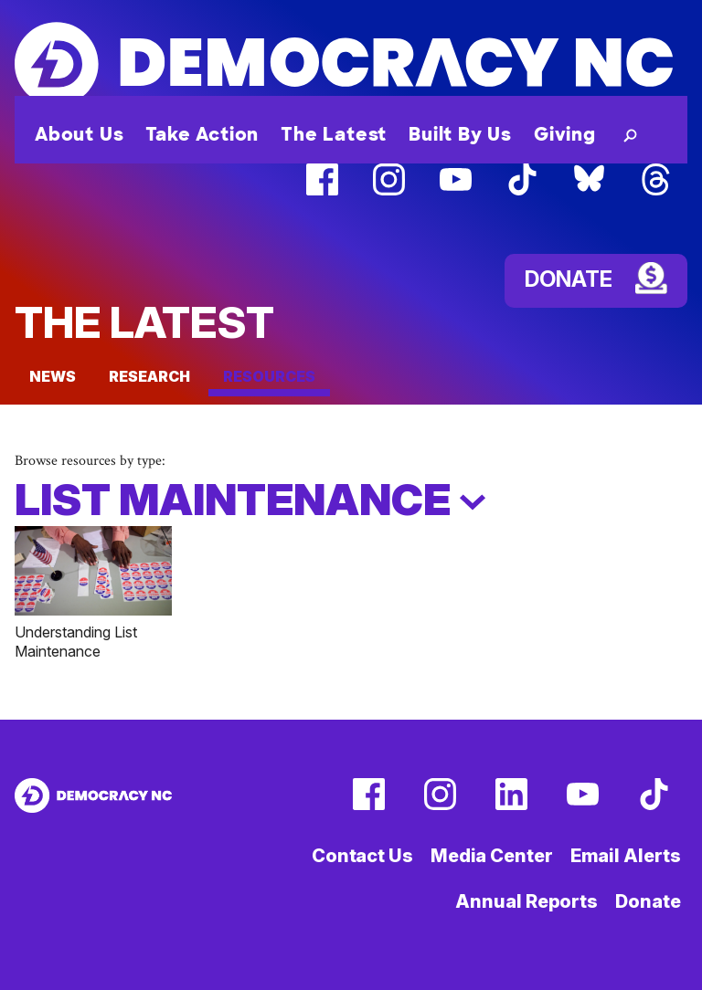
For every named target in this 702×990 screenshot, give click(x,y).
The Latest (334, 134)
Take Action (202, 134)
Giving (565, 134)
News (52, 376)
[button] (626, 134)
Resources (269, 376)
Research (149, 376)
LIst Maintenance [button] (250, 499)
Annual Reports (526, 901)
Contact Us (362, 856)
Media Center (492, 856)
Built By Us (460, 134)
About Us (79, 134)
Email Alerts (625, 856)
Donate (647, 901)
